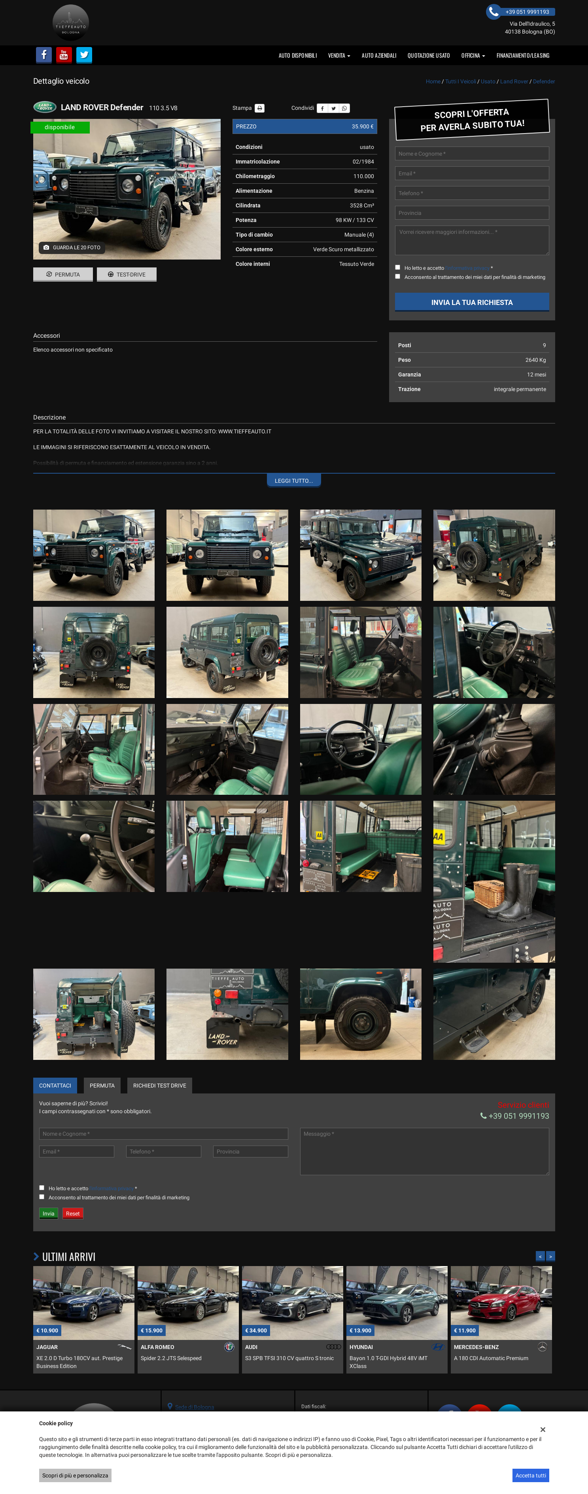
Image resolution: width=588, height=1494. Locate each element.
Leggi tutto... (294, 481)
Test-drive (127, 274)
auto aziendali (379, 55)
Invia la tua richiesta (472, 302)
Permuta (63, 274)
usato (488, 81)
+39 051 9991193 (514, 1116)
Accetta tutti (531, 1475)
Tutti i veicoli (460, 81)
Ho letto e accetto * (449, 268)
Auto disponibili (298, 55)
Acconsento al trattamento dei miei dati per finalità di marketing (475, 277)
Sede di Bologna (194, 1407)
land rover (514, 81)
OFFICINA (473, 55)
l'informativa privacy (467, 268)
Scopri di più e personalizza (75, 1475)
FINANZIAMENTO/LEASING (523, 55)
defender (544, 81)
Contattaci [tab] (55, 1085)
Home (433, 81)
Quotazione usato (429, 55)
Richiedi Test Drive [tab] (159, 1085)
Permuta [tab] (102, 1085)
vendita (339, 55)
